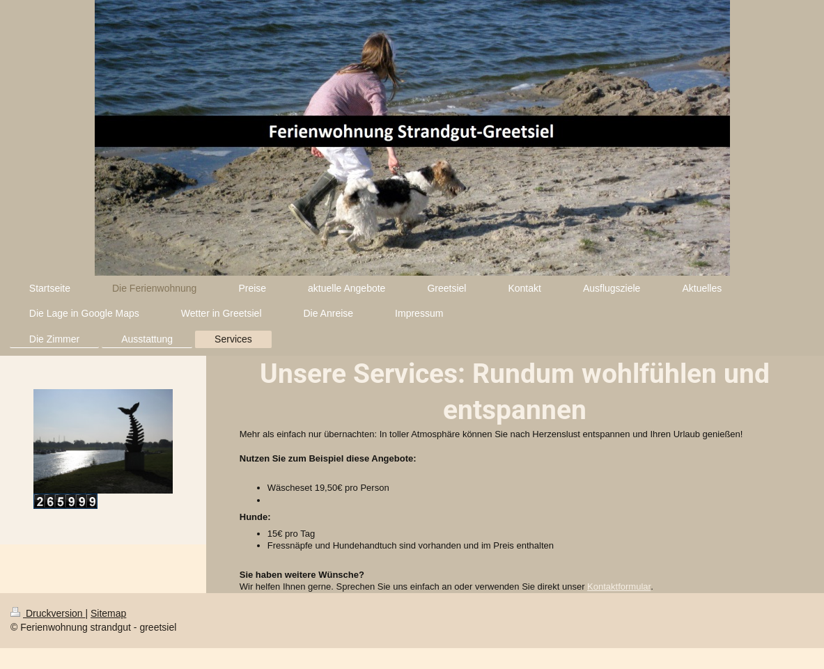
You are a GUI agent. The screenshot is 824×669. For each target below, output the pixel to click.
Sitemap (108, 613)
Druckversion (47, 613)
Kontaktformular (619, 586)
